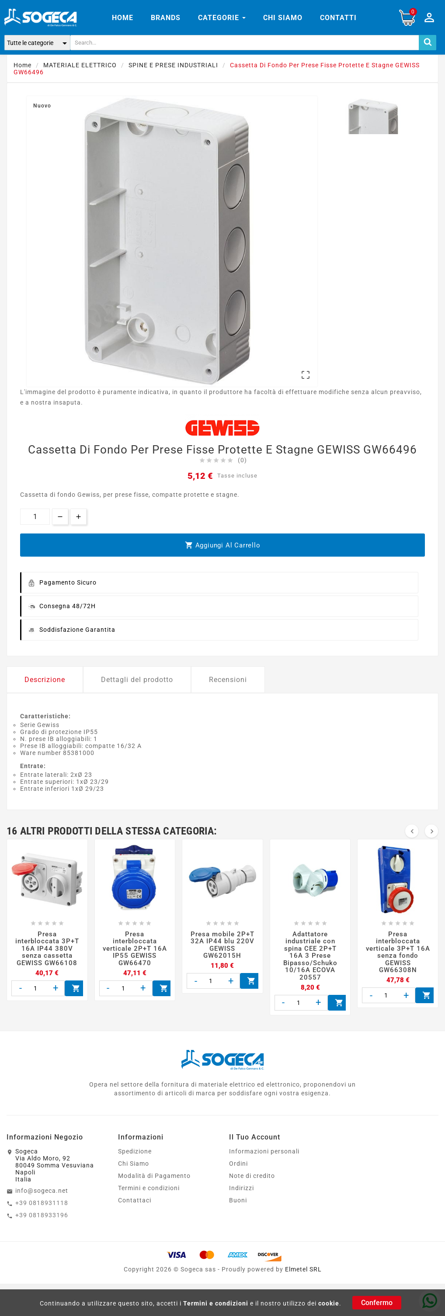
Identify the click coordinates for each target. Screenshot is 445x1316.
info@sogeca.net (41, 1190)
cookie (328, 1303)
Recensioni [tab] (228, 679)
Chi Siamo (133, 1163)
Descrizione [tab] (44, 679)
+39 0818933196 (41, 1215)
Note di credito (252, 1175)
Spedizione (135, 1151)
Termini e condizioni (215, 1303)
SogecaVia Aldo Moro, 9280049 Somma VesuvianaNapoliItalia (54, 1165)
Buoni (238, 1200)
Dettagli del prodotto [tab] (137, 679)
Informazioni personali (264, 1151)
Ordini (238, 1163)
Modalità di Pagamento (154, 1175)
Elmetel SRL (303, 1269)
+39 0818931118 (41, 1202)
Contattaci (134, 1200)
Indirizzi (241, 1187)
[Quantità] (35, 517)
